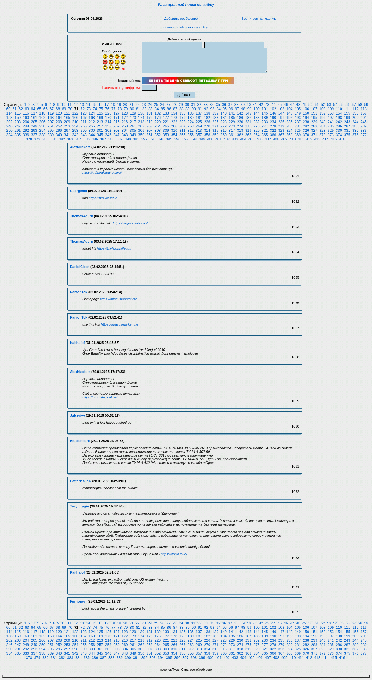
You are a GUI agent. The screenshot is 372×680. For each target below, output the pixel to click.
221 (166, 122)
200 (355, 117)
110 (339, 109)
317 (232, 130)
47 (292, 104)
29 (181, 104)
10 (63, 104)
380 (45, 139)
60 (8, 109)
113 (364, 109)
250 (42, 126)
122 (75, 113)
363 (248, 135)
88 (181, 109)
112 (355, 109)
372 (322, 135)
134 (174, 113)
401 (218, 139)
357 (199, 135)
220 (158, 122)
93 (212, 109)
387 (103, 139)
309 (166, 130)
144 (257, 113)
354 (174, 135)
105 (298, 109)
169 (100, 117)
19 (119, 104)
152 (322, 113)
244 (355, 122)
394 (161, 139)
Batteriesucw (80, 481)
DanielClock (79, 267)
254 (75, 126)
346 (108, 135)
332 (355, 130)
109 (331, 109)
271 (215, 126)
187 (248, 117)
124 (92, 113)
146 (273, 113)
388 (111, 139)
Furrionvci (78, 601)
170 (108, 117)
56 (347, 104)
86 (169, 109)
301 (100, 130)
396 (177, 139)
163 (51, 117)
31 (193, 104)
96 (231, 109)
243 (347, 122)
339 (51, 135)
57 (354, 104)
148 (289, 113)
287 (347, 126)
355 (182, 135)
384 (78, 139)
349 (133, 135)
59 (366, 104)
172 (125, 117)
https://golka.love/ (174, 554)
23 (144, 104)
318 (240, 130)
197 (331, 117)
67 (52, 109)
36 (224, 104)
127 (117, 113)
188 (257, 117)
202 (9, 122)
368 (289, 135)
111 (347, 109)
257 (100, 126)
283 (314, 126)
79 (126, 109)
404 (243, 139)
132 (158, 113)
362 (240, 135)
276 (257, 126)
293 (34, 130)
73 (89, 109)
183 (215, 117)
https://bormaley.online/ (99, 397)
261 (133, 126)
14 (88, 104)
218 (141, 122)
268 (191, 126)
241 (331, 122)
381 (54, 139)
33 (206, 104)
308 (158, 130)
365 (265, 135)
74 (95, 109)
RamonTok (78, 292)
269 (199, 126)
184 (224, 117)
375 (347, 135)
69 (64, 109)
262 (141, 126)
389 (120, 139)
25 (156, 104)
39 (243, 104)
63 (27, 109)
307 (149, 130)
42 (261, 104)
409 (284, 139)
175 (149, 117)
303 (117, 130)
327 (314, 130)
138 (207, 113)
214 (108, 122)
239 (314, 122)
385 (87, 139)
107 (314, 109)
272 (224, 126)
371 (314, 135)
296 (59, 130)
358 (207, 135)
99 (249, 109)
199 (347, 117)
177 (166, 117)
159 (17, 117)
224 (191, 122)
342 (75, 135)
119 (51, 113)
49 (304, 104)
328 (322, 130)
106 (306, 109)
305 (133, 130)
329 (331, 130)
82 (144, 109)
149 (298, 113)
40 (249, 104)
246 (9, 126)
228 (224, 122)
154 (339, 113)
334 (9, 135)
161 (34, 117)
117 (34, 113)
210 (75, 122)
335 (17, 135)
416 (342, 139)
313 (199, 130)
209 (67, 122)
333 (364, 130)
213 (100, 122)
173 (133, 117)
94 (219, 109)
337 (34, 135)
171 (117, 117)
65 (39, 109)
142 (240, 113)
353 (166, 135)
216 (125, 122)
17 (107, 104)
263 (149, 126)
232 (257, 122)
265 (166, 126)
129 (133, 113)
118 (42, 113)
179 (182, 117)
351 (149, 135)
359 (215, 135)
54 (335, 104)
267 (182, 126)
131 (149, 113)
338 (42, 135)
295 (51, 130)
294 (42, 130)
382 (62, 139)
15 (94, 104)
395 (169, 139)
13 (82, 104)
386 (95, 139)
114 (9, 113)
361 (232, 135)
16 (100, 104)
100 (257, 109)
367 (281, 135)
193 (298, 117)
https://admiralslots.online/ (102, 172)
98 (243, 109)
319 (248, 130)
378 (29, 139)
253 (67, 126)
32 (199, 104)
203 (17, 122)
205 (34, 122)
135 (182, 113)
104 (290, 109)
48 (298, 104)
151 (314, 113)
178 (174, 117)
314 (207, 130)
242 (339, 122)
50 (310, 104)
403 (235, 139)
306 (141, 130)
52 (323, 104)
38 (236, 104)
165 (67, 117)
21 (131, 104)
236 (289, 122)
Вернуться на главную (259, 18)
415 (334, 139)
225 (199, 122)
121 (67, 113)
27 (168, 104)
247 (17, 126)
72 (83, 109)
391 (136, 139)
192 (289, 117)
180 (191, 117)
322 (273, 130)
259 (117, 126)
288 (355, 126)
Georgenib (78, 191)
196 (322, 117)
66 (45, 109)
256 (92, 126)
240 (322, 122)
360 (224, 135)
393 (153, 139)
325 (298, 130)
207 (51, 122)
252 (59, 126)
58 (360, 104)
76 (107, 109)
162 (42, 117)
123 (84, 113)
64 (33, 109)
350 (141, 135)
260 (125, 126)
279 (281, 126)
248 (26, 126)
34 (212, 104)
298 (75, 130)
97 (237, 109)
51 (317, 104)
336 (26, 135)
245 (364, 122)
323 (281, 130)
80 (132, 109)
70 (70, 109)
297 (67, 130)
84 (157, 109)
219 (149, 122)
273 (232, 126)
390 (128, 139)
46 (286, 104)
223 (182, 122)
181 (199, 117)
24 (150, 104)
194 (306, 117)
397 (185, 139)
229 (232, 122)
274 (240, 126)
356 (191, 135)
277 (265, 126)
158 (9, 117)
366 (273, 135)
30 (187, 104)
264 (158, 126)
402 (227, 139)
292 (26, 130)
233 (265, 122)
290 (9, 130)
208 (59, 122)
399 (202, 139)
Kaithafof (77, 342)
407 (268, 139)
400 (210, 139)
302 (108, 130)
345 (100, 135)
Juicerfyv (77, 415)
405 (251, 139)
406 (260, 139)
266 (174, 126)
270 (207, 126)
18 (113, 104)
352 (158, 135)
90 (194, 109)
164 (59, 117)
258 (108, 126)
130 (141, 113)
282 (306, 126)
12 (76, 104)
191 (281, 117)
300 (92, 130)
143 (248, 113)
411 (301, 139)
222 (174, 122)
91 (200, 109)
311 (182, 130)
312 (191, 130)
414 (325, 139)
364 (257, 135)
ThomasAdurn (81, 216)
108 (322, 109)
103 (281, 109)
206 (42, 122)
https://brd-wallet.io (103, 198)
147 (281, 113)
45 (280, 104)
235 (281, 122)
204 (26, 122)
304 (125, 130)
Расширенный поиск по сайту (186, 4)
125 (100, 113)
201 (364, 117)
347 (117, 135)
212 (92, 122)
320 (257, 130)
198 (339, 117)
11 (70, 104)
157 (364, 113)
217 (133, 122)
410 (292, 139)
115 (17, 113)
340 (59, 135)
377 (364, 135)
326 (306, 130)
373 (331, 135)
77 (113, 109)
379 (37, 139)
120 (59, 113)
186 (240, 117)
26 (162, 104)
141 (232, 113)
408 (276, 139)
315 (215, 130)
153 (331, 113)
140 (224, 113)
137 (199, 113)
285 (331, 126)
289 (364, 126)
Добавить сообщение (181, 18)
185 (232, 117)
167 (84, 117)
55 (341, 104)
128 (125, 113)
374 (339, 135)
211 (84, 122)
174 (141, 117)
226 (207, 122)
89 (187, 109)
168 (92, 117)
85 (163, 109)
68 (58, 109)
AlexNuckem (80, 147)
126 (108, 113)
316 (224, 130)
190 (273, 117)
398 (194, 139)
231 (248, 122)
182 (207, 117)
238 (306, 122)
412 (309, 139)
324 (289, 130)
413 (317, 139)
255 (84, 126)
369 (298, 135)
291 (17, 130)
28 (174, 104)
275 (248, 126)
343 (84, 135)
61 (14, 109)
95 (225, 109)
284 (322, 126)
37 (230, 104)
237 (298, 122)
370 (306, 135)
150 (306, 113)
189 (265, 117)
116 (26, 113)
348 (125, 135)
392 (144, 139)
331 (347, 130)
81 (138, 109)
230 (240, 122)
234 (273, 122)
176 (158, 117)
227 (215, 122)
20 (125, 104)
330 (339, 130)
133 (166, 113)
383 (70, 139)
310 (174, 130)
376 (355, 135)
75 (101, 109)
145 (265, 113)
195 (314, 117)
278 (273, 126)
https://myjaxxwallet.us (114, 248)
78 (120, 109)
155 (347, 113)
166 (75, 117)
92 (206, 109)
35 (218, 104)
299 (84, 130)
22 (137, 104)
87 (175, 109)
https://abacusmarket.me (118, 299)
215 (117, 122)
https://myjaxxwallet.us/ (130, 223)
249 (34, 126)
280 (289, 126)
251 (51, 126)
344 (92, 135)
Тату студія (79, 506)
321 (265, 130)
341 (67, 135)
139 (215, 113)
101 (265, 109)
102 (273, 109)
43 (267, 104)
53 (329, 104)
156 (355, 113)
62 (21, 109)
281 (298, 126)
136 (191, 113)
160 (26, 117)
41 (255, 104)
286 (339, 126)
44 (273, 104)
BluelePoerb (80, 441)
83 (150, 109)
